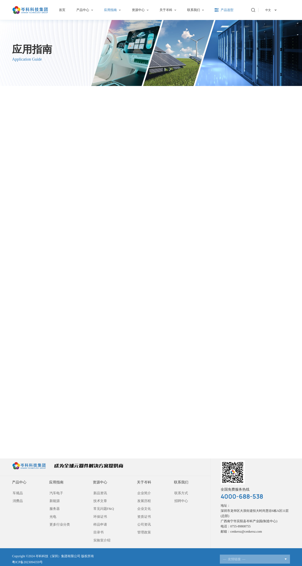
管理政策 (142, 529)
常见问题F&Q (102, 507)
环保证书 (99, 514)
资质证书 (142, 514)
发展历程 (142, 500)
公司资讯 (142, 522)
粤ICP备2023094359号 (27, 558)
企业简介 (142, 493)
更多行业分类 (59, 522)
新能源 (55, 500)
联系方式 (180, 493)
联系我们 (181, 482)
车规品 (17, 493)
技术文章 (99, 500)
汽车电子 (56, 493)
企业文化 (142, 507)
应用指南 (57, 482)
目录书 (98, 529)
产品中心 (19, 482)
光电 (53, 514)
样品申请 (99, 522)
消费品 (17, 500)
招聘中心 (180, 500)
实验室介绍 (101, 536)
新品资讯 (99, 493)
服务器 (55, 507)
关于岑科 (143, 482)
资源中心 (100, 482)
